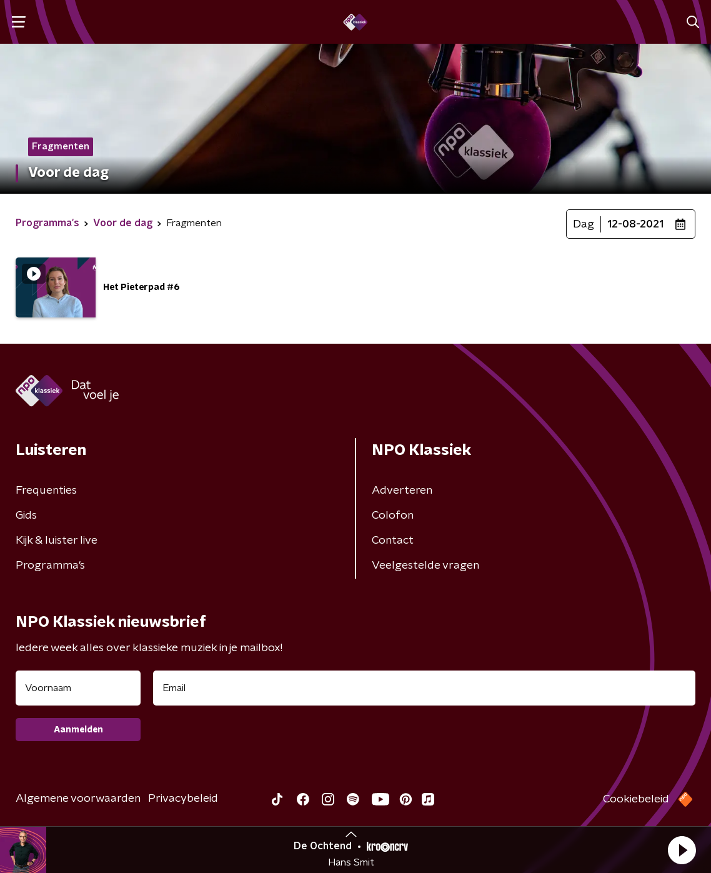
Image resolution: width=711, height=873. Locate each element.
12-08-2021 (635, 224)
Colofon (393, 515)
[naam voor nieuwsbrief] (78, 688)
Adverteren (402, 490)
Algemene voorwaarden (78, 798)
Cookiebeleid (636, 799)
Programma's (50, 565)
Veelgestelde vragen (425, 565)
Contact (393, 540)
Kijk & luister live (56, 540)
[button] (682, 850)
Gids (26, 515)
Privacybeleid (183, 798)
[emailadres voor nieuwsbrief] (424, 688)
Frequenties (46, 490)
